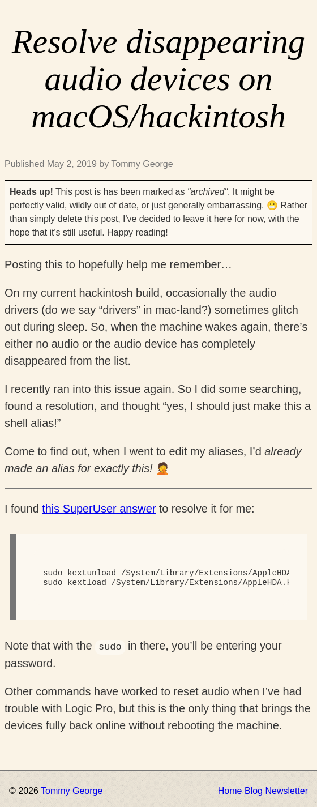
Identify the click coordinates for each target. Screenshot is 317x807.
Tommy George (71, 791)
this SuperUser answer (99, 508)
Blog (254, 791)
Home (230, 791)
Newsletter (286, 791)
